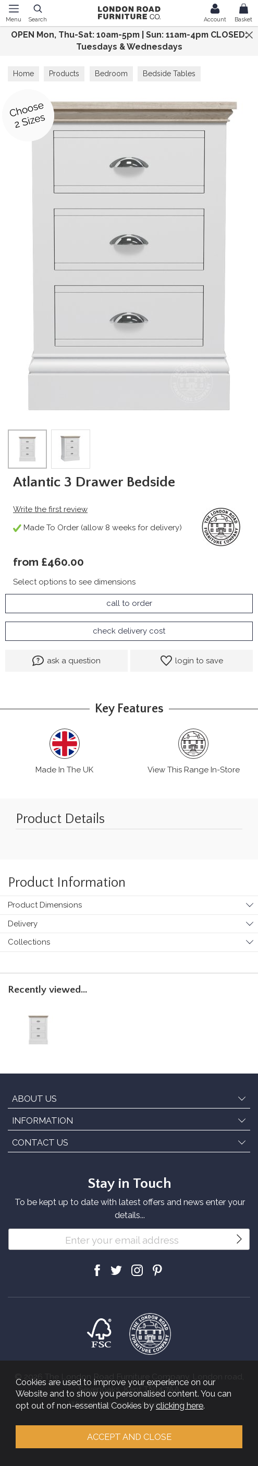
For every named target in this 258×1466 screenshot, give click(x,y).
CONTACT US (40, 1142)
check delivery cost (129, 631)
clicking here (179, 1405)
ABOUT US (34, 1098)
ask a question (66, 660)
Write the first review (50, 509)
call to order (129, 603)
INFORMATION (42, 1120)
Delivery (23, 923)
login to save (192, 660)
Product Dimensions (45, 905)
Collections (29, 942)
